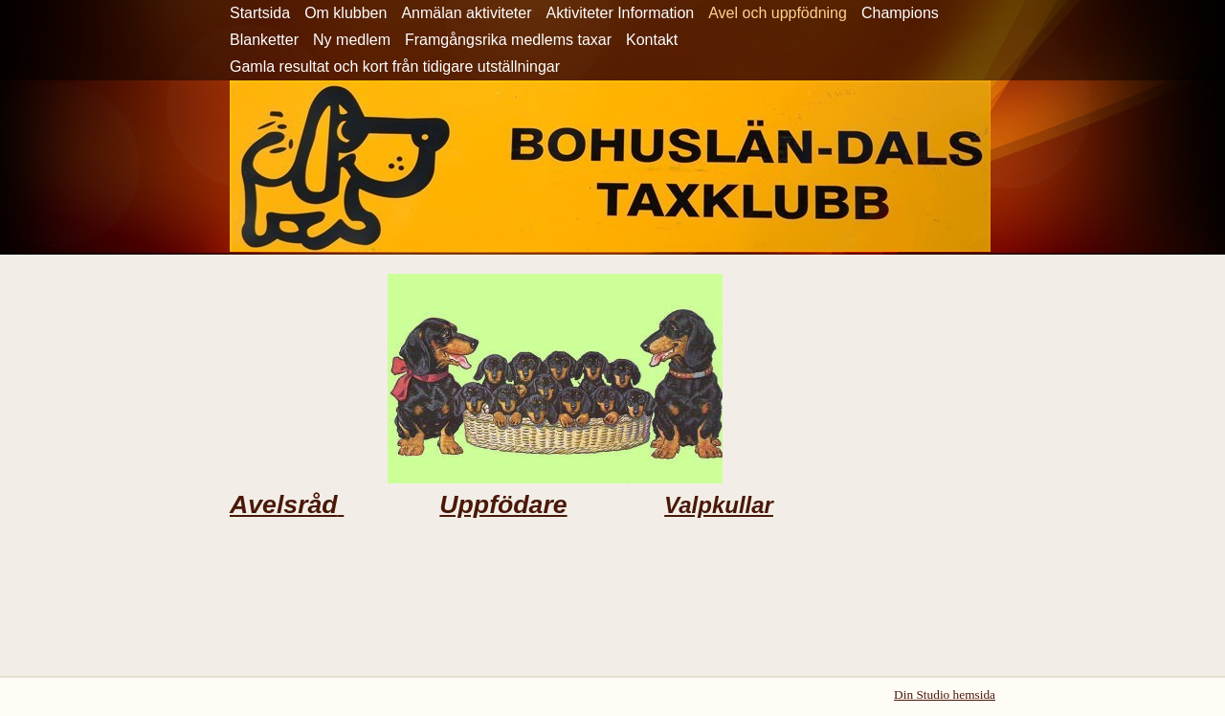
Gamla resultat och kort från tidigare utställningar (395, 66)
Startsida (260, 13)
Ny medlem (351, 40)
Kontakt (652, 40)
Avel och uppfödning (777, 13)
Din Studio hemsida (944, 694)
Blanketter (264, 40)
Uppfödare (503, 504)
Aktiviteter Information (620, 13)
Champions (900, 13)
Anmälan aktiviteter (466, 13)
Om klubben (345, 13)
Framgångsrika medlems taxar (508, 40)
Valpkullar (718, 505)
